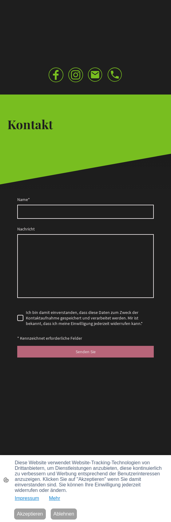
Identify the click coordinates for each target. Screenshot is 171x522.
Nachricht (26, 229)
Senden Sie (86, 351)
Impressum (27, 498)
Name (23, 199)
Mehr (54, 498)
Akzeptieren (30, 513)
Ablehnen (64, 513)
